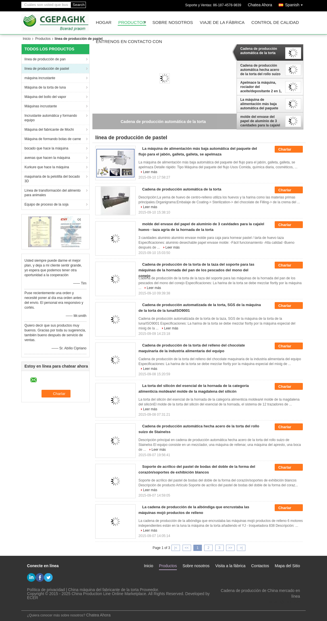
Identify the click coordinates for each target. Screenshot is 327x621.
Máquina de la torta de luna (45, 87)
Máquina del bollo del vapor (45, 97)
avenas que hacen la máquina (47, 158)
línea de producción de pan (45, 59)
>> (230, 548)
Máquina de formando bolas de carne (52, 139)
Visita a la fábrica (230, 565)
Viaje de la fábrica (222, 23)
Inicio (27, 39)
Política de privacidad (46, 589)
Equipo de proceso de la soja (46, 204)
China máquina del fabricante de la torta (103, 589)
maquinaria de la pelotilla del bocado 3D (52, 179)
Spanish (295, 4)
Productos (132, 23)
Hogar (103, 23)
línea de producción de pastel (46, 69)
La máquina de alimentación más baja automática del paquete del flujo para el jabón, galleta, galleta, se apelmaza (259, 104)
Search (78, 5)
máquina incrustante (39, 78)
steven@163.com (284, 602)
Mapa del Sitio (287, 565)
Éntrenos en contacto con (129, 42)
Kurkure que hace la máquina (46, 167)
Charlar (288, 149)
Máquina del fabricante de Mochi (49, 130)
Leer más (150, 172)
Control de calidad (275, 23)
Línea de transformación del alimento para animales (52, 192)
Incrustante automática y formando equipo (50, 118)
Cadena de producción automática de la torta (258, 51)
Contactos (260, 565)
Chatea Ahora (260, 5)
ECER (32, 597)
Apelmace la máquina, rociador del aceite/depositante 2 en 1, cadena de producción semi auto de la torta (261, 87)
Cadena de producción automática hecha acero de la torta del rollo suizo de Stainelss (260, 69)
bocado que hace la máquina (46, 148)
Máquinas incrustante (40, 106)
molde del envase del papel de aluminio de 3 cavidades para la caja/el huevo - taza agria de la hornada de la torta (260, 121)
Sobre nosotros (172, 23)
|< (175, 548)
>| (241, 548)
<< (187, 548)
